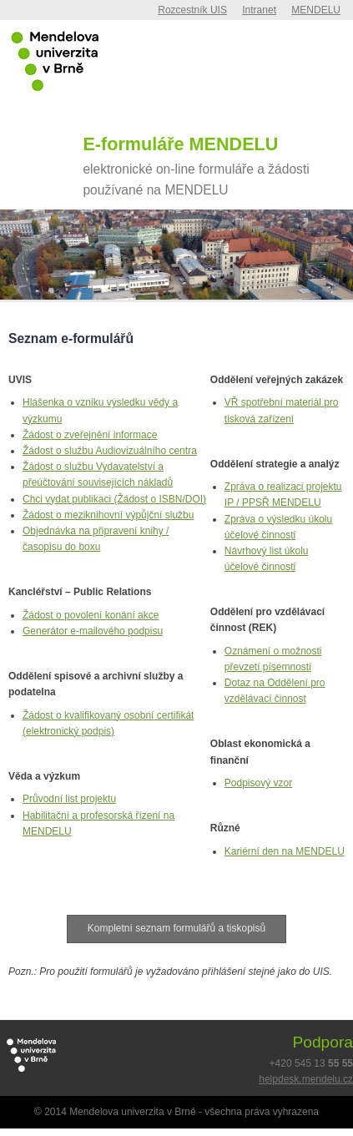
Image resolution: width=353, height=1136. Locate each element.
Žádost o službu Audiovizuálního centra (110, 451)
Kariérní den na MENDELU (284, 851)
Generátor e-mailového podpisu (93, 631)
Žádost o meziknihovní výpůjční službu (108, 515)
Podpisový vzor (258, 783)
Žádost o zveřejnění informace (90, 435)
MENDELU (315, 10)
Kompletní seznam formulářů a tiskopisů (176, 928)
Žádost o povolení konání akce (91, 615)
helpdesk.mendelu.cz (306, 1079)
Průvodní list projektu (69, 799)
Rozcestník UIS (192, 10)
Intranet (259, 10)
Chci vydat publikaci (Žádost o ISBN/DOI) (114, 499)
